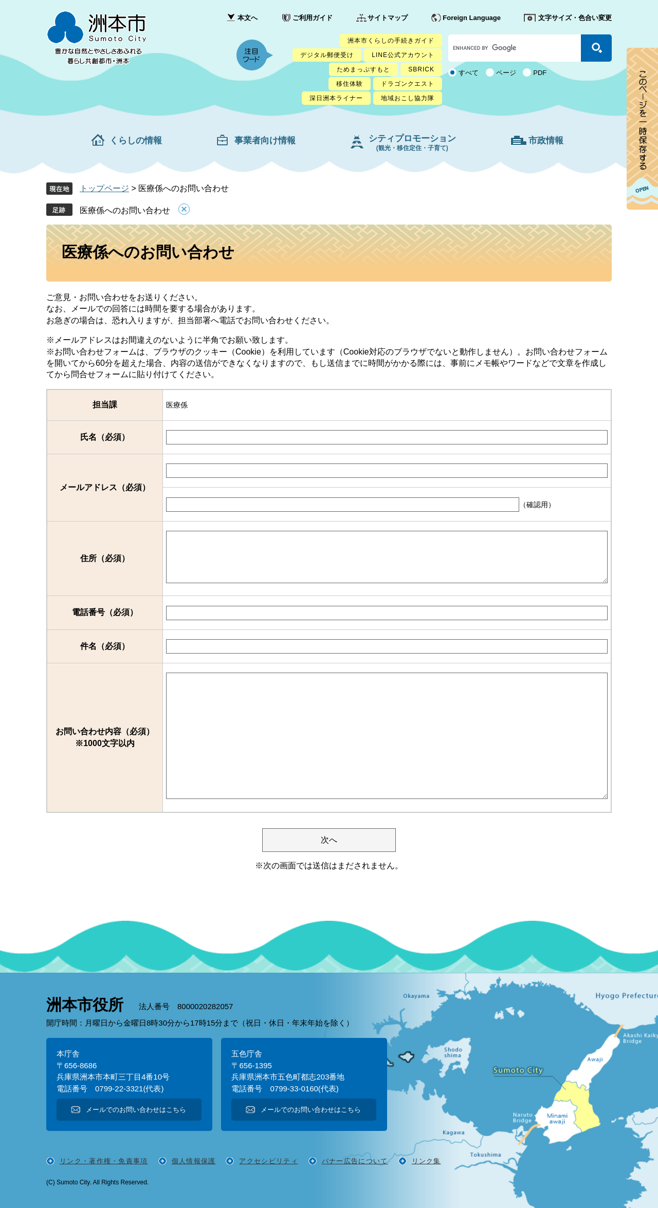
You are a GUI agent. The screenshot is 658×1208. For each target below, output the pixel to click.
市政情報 (545, 140)
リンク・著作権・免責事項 (104, 1161)
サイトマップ (388, 18)
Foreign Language (472, 18)
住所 (105, 558)
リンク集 (426, 1161)
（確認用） (537, 504)
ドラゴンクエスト (407, 83)
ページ (506, 73)
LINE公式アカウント (403, 55)
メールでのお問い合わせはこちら (136, 1109)
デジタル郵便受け (327, 55)
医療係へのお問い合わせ (125, 210)
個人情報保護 (194, 1161)
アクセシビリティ (268, 1161)
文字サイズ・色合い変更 (575, 18)
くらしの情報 (135, 140)
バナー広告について (355, 1161)
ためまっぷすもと (363, 69)
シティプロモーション (412, 143)
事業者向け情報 (265, 140)
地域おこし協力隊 (407, 98)
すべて (469, 73)
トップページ (104, 188)
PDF (539, 73)
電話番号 (105, 612)
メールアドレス (105, 487)
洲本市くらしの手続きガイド (391, 40)
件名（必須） (105, 646)
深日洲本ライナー (336, 98)
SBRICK (421, 69)
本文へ (247, 18)
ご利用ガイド (313, 18)
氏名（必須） (105, 437)
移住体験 (349, 83)
